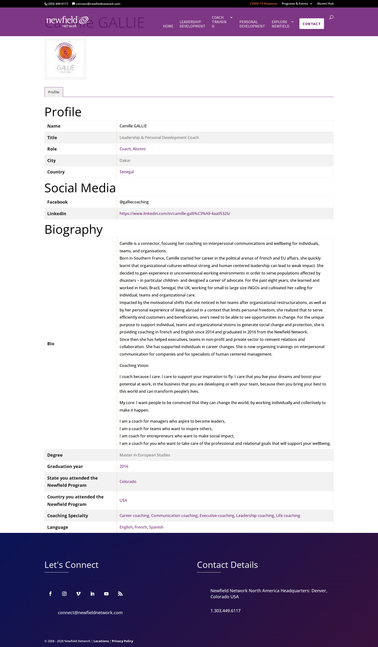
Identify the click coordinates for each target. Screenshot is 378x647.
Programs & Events (295, 4)
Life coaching (288, 515)
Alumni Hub (325, 4)
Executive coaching (217, 515)
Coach (125, 148)
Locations (101, 641)
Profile (53, 92)
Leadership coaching (255, 515)
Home (168, 26)
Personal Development (252, 24)
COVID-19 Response (263, 4)
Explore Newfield (280, 24)
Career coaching (134, 515)
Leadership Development (192, 24)
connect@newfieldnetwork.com (90, 612)
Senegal (127, 171)
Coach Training (219, 21)
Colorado (128, 481)
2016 (124, 466)
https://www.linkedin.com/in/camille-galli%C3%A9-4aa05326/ (175, 213)
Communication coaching (174, 515)
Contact (312, 23)
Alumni (139, 148)
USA (123, 500)
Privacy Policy (122, 641)
